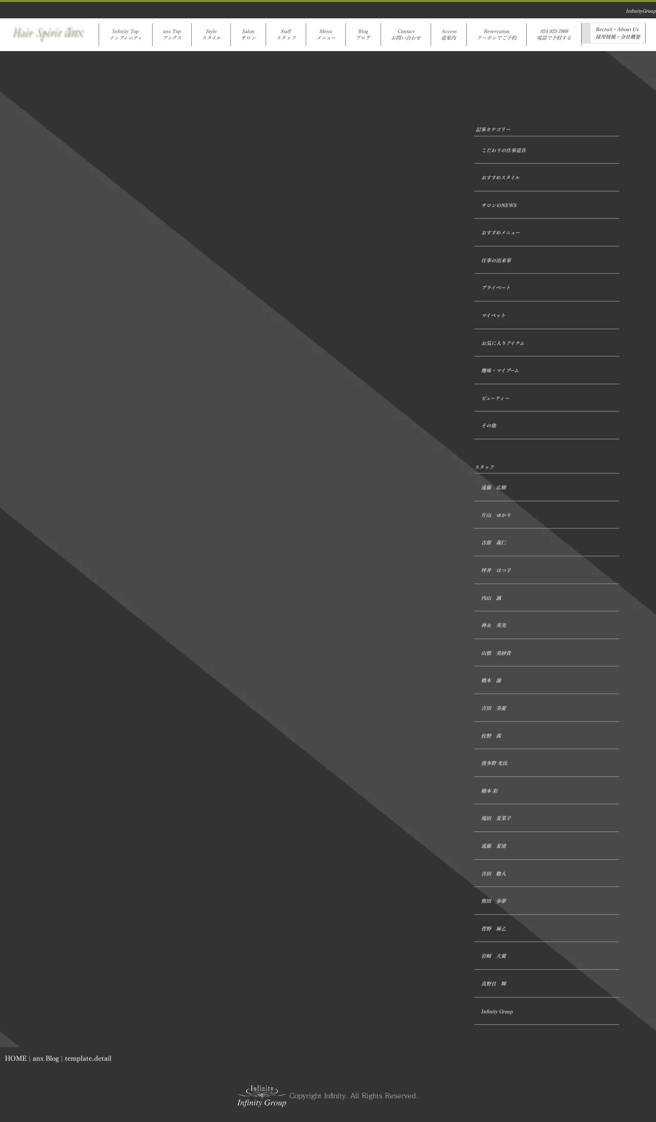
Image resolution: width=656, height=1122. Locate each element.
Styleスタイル (211, 35)
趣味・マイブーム (500, 370)
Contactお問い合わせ (406, 35)
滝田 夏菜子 (496, 818)
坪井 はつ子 (496, 570)
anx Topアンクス (172, 35)
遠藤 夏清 (493, 846)
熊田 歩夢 (493, 901)
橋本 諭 (491, 680)
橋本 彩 (489, 791)
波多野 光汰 (494, 763)
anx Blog (46, 1058)
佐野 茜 (491, 736)
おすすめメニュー (500, 232)
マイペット (493, 315)
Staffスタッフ (286, 35)
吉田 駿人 (493, 874)
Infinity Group (497, 1011)
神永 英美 (493, 625)
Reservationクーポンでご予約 (496, 35)
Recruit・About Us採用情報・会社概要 (618, 33)
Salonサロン (248, 35)
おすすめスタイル (500, 177)
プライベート (495, 288)
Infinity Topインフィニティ (125, 35)
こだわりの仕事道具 (503, 150)
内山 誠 (491, 598)
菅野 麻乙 (493, 929)
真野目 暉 (493, 984)
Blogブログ (363, 35)
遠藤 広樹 (493, 487)
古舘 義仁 (493, 542)
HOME (16, 1058)
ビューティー (495, 398)
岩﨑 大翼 (493, 956)
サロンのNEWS (498, 205)
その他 (488, 425)
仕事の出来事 (496, 260)
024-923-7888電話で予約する (554, 35)
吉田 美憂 (493, 708)
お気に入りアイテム (502, 343)
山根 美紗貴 (496, 653)
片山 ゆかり (496, 515)
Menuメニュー (325, 35)
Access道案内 (448, 35)
